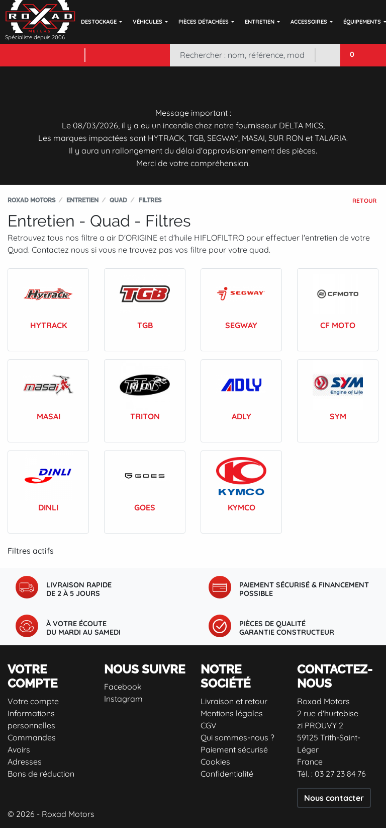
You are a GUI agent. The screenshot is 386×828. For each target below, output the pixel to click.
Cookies (215, 762)
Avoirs (19, 749)
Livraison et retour (234, 701)
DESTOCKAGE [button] (99, 21)
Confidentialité (227, 774)
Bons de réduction (41, 774)
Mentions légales (232, 713)
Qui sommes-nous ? (237, 737)
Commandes (32, 737)
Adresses (25, 762)
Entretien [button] (259, 21)
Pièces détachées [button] (203, 21)
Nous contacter (334, 798)
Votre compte (33, 701)
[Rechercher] (242, 55)
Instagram (123, 699)
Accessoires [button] (309, 21)
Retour (364, 200)
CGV (209, 725)
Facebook (123, 687)
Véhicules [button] (147, 21)
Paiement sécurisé (234, 749)
